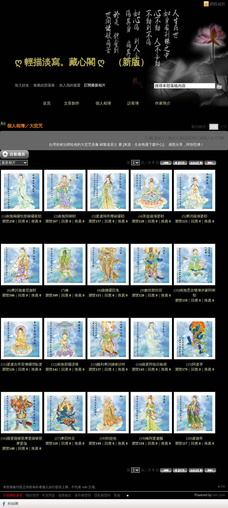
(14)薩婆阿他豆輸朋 (151, 364)
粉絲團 (13, 503)
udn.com (219, 495)
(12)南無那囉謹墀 (64, 364)
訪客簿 (133, 103)
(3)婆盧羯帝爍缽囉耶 (108, 216)
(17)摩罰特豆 (65, 438)
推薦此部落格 (44, 85)
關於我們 (32, 495)
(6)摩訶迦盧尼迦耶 (21, 290)
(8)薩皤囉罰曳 (108, 290)
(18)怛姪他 (108, 438)
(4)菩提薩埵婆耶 (151, 216)
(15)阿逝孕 (194, 364)
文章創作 (71, 103)
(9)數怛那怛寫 (151, 290)
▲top (221, 486)
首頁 (47, 103)
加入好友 (22, 85)
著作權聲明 (83, 495)
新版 (131, 62)
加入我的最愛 (70, 85)
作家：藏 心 (24, 70)
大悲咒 (36, 125)
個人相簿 (103, 103)
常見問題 (48, 495)
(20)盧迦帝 (194, 438)
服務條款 (64, 495)
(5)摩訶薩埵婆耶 (194, 216)
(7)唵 (65, 290)
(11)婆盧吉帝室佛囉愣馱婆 (21, 364)
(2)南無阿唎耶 (65, 216)
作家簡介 (163, 103)
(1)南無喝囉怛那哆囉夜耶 (21, 216)
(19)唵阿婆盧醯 (151, 438)
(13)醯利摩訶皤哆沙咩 (108, 364)
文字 (223, 127)
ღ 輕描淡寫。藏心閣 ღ (60, 62)
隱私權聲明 (102, 495)
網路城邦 (217, 4)
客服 (117, 495)
